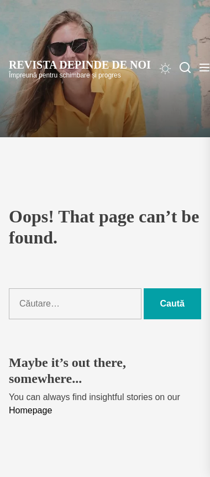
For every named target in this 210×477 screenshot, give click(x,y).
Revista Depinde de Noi (80, 65)
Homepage (30, 410)
